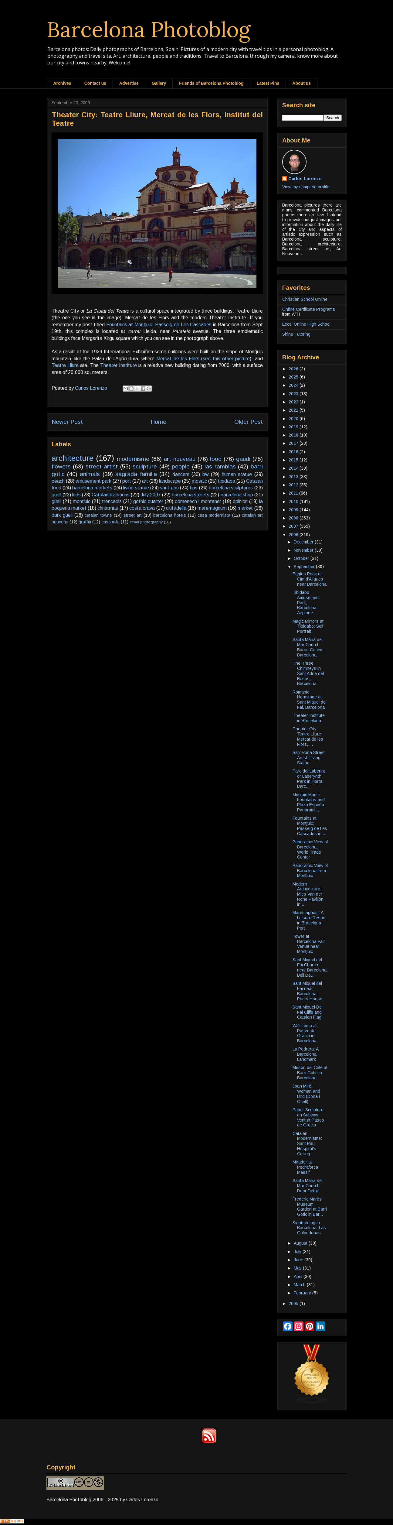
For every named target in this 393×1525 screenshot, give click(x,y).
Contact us (95, 83)
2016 (294, 451)
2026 (294, 368)
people (181, 466)
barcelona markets (92, 487)
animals (90, 474)
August (301, 1243)
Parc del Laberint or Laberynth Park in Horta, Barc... (309, 779)
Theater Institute (118, 365)
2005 (294, 1303)
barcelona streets (190, 494)
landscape (170, 481)
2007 (294, 526)
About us (301, 83)
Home (158, 422)
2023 (294, 393)
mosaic (199, 481)
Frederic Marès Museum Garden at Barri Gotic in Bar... (310, 1207)
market (245, 508)
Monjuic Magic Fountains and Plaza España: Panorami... (309, 802)
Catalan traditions (111, 494)
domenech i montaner (198, 501)
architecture (72, 458)
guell (56, 494)
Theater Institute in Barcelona (309, 718)
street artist (102, 466)
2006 (294, 534)
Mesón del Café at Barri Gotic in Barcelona (310, 1072)
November (304, 550)
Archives (62, 83)
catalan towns (98, 515)
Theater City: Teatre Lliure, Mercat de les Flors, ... (308, 736)
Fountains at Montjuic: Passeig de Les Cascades (159, 324)
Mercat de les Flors (177, 358)
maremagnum (212, 508)
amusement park (93, 481)
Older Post (248, 422)
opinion (240, 501)
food (216, 459)
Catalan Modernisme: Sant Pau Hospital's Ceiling (307, 1143)
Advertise (129, 83)
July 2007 (151, 494)
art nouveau (179, 459)
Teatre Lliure (65, 365)
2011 (294, 493)
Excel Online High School (306, 324)
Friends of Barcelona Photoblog (211, 83)
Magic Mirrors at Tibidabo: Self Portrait (308, 626)
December (304, 542)
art (145, 481)
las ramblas (220, 466)
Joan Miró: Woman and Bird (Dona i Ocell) (306, 1094)
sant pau (169, 487)
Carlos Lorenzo (305, 178)
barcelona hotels (169, 515)
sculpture (145, 466)
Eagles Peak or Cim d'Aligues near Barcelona (310, 579)
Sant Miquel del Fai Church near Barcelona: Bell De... (310, 967)
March (300, 1284)
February (303, 1292)
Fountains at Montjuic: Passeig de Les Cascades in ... (310, 826)
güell (56, 501)
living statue (136, 487)
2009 (294, 509)
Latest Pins (268, 83)
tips (194, 487)
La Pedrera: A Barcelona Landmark (305, 1054)
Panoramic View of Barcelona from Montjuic (310, 870)
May (298, 1268)
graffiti (85, 521)
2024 (294, 385)
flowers (61, 466)
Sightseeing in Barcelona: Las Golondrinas (309, 1227)
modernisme (133, 459)
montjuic (81, 501)
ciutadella (176, 508)
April (298, 1276)
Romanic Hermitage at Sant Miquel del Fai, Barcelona (310, 700)
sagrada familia (136, 474)
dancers (180, 474)
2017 (294, 443)
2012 (294, 484)
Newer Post (67, 422)
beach (58, 481)
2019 (294, 426)
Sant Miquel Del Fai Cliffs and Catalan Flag (308, 1012)
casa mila (110, 521)
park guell (62, 515)
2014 (294, 468)
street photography (146, 522)
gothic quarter (148, 501)
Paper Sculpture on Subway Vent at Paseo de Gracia (308, 1117)
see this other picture (226, 358)
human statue (237, 474)
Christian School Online (304, 299)
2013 (294, 476)
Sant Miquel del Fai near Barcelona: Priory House (307, 991)
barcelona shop (237, 494)
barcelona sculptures (231, 487)
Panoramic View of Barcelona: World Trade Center (310, 849)
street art (133, 515)
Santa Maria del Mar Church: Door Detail (308, 1185)
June (299, 1259)
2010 (294, 501)
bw (205, 474)
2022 (294, 401)
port (126, 481)
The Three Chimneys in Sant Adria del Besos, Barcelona (308, 673)
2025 (294, 377)
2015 (294, 460)
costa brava (142, 508)
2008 (294, 518)
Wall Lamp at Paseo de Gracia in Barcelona (305, 1033)
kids (76, 494)
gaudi (243, 459)
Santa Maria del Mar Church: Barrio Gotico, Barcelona (308, 647)
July (298, 1251)
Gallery (159, 83)
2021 (294, 410)
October (302, 558)
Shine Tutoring (296, 334)
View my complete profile (305, 186)
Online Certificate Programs (308, 309)
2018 (294, 435)
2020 (294, 418)
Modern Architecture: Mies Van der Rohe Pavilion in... (308, 894)
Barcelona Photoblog (149, 29)
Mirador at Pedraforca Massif (305, 1167)
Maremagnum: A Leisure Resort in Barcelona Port (309, 920)
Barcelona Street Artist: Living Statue (309, 757)
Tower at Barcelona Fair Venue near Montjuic (309, 944)
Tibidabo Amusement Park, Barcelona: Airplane (306, 602)
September (305, 566)
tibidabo (226, 481)
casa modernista (214, 515)
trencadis (112, 501)
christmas (107, 508)
